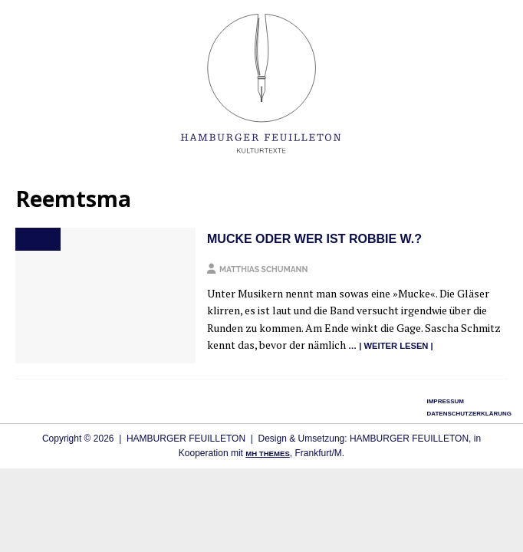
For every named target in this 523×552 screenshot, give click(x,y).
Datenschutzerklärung (468, 413)
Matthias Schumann (263, 269)
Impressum (444, 401)
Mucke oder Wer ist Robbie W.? (314, 238)
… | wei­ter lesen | (390, 345)
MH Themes (267, 453)
